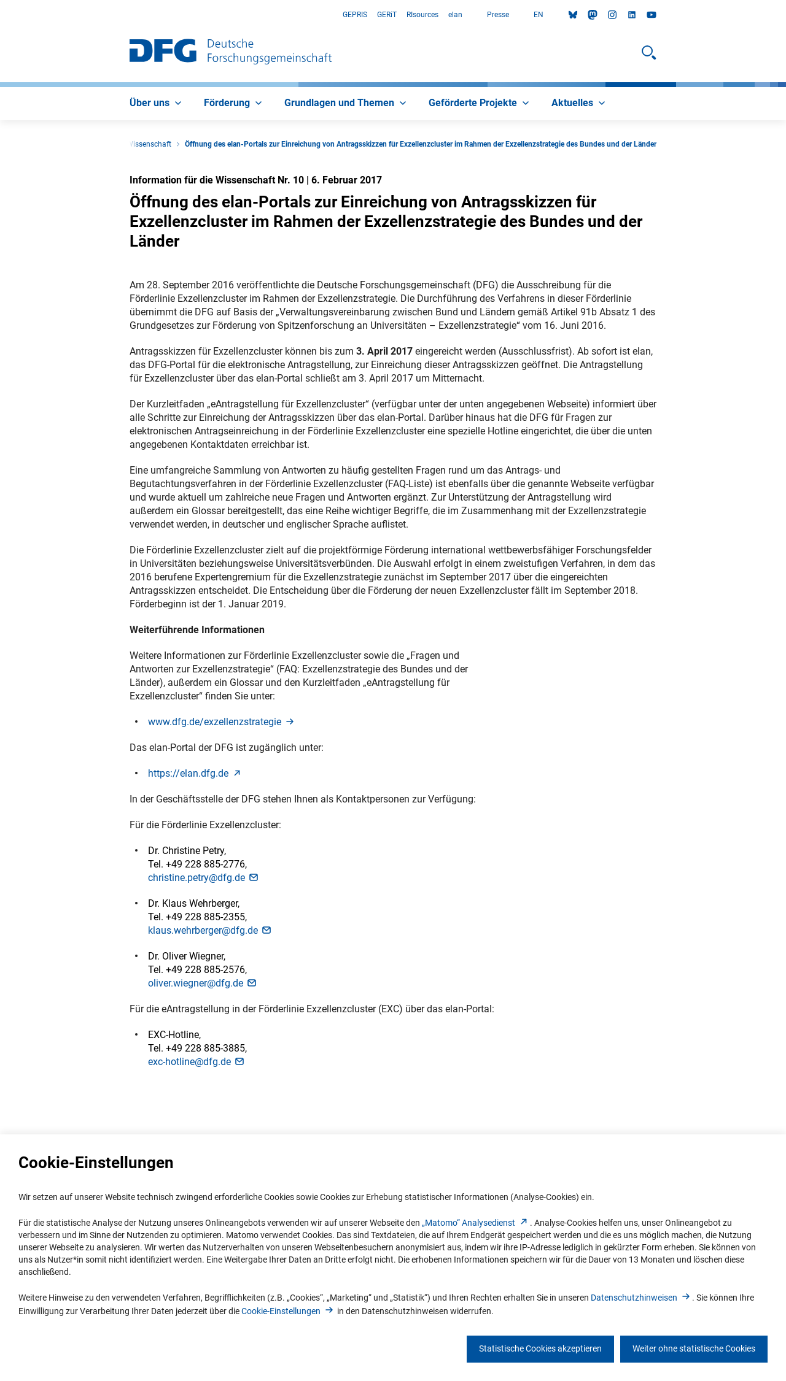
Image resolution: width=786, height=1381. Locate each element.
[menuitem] (157, 103)
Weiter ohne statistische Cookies (693, 1348)
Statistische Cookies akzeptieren (540, 1348)
